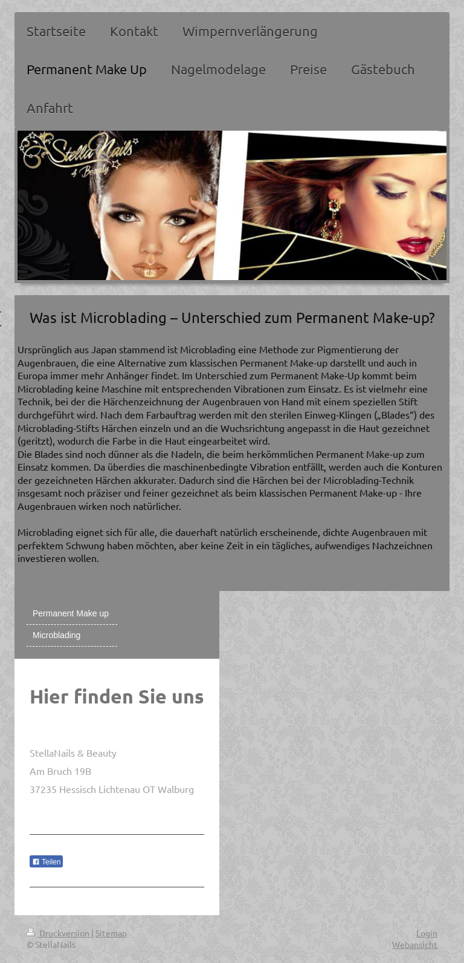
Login (426, 932)
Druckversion (59, 932)
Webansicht (414, 944)
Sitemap (111, 932)
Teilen (46, 862)
